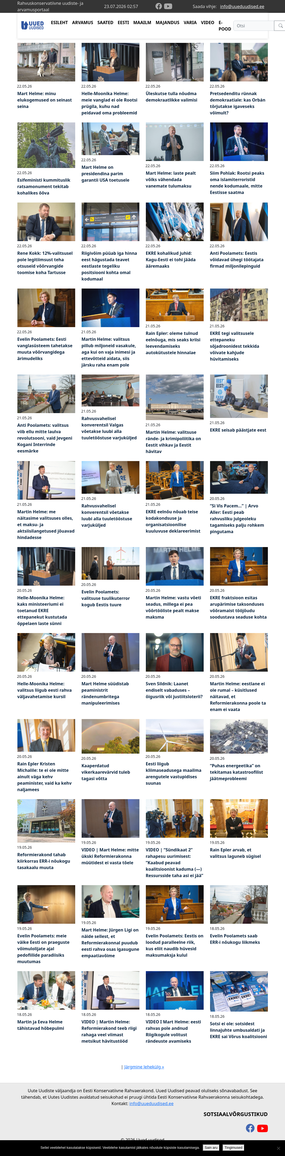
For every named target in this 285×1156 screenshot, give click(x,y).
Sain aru (211, 1148)
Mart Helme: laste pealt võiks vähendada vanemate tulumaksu (171, 179)
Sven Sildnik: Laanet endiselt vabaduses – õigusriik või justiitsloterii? (174, 690)
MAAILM (142, 22)
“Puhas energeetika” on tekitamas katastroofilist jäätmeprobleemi (236, 772)
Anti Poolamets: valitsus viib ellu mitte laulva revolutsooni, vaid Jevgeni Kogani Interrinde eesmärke (45, 438)
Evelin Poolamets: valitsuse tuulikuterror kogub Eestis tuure (106, 598)
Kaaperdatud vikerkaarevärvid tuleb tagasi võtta (106, 772)
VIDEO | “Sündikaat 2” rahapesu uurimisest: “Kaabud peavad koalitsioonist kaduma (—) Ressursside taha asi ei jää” (174, 862)
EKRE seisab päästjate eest (238, 430)
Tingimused (233, 1148)
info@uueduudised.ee (242, 6)
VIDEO (207, 22)
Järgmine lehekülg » (144, 1067)
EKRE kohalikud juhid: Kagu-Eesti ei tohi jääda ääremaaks (171, 259)
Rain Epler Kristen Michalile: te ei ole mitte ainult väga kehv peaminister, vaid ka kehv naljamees (44, 776)
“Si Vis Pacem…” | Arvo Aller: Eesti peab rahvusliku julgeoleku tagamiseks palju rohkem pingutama (237, 518)
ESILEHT (59, 22)
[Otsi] (253, 26)
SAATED (105, 22)
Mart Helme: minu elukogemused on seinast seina (44, 100)
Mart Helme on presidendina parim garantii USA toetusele (106, 173)
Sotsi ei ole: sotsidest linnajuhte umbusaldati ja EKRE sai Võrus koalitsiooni (238, 1030)
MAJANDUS (167, 22)
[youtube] (168, 6)
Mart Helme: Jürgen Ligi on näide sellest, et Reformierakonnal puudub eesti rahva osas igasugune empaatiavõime (110, 943)
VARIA (190, 22)
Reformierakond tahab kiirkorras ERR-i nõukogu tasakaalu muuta (43, 861)
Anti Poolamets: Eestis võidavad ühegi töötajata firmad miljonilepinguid (237, 259)
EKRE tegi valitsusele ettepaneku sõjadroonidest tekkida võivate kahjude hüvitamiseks (234, 346)
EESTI (123, 22)
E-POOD (225, 26)
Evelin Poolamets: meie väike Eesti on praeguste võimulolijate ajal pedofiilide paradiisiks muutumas (43, 948)
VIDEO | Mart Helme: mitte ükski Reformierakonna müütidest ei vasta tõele (110, 856)
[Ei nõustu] (278, 1148)
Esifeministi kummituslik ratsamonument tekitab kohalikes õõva (43, 186)
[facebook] (159, 6)
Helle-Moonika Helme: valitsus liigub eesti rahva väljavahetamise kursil (44, 690)
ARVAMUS (82, 22)
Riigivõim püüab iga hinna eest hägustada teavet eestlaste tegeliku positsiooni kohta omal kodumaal (109, 266)
